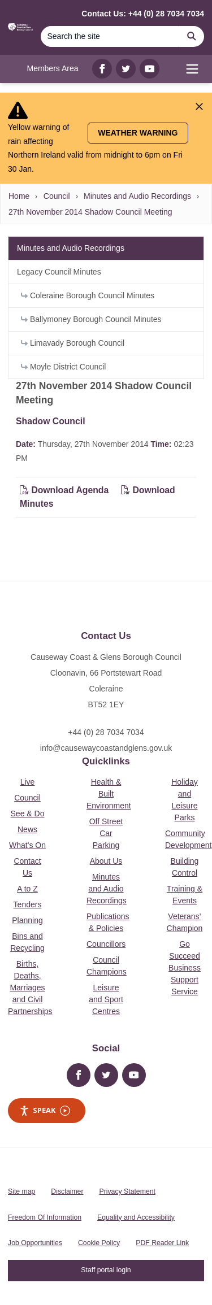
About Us (106, 860)
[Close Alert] (199, 106)
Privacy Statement (127, 1191)
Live (27, 781)
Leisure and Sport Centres (106, 999)
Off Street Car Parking (106, 833)
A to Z (27, 888)
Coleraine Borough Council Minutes (87, 295)
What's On (27, 845)
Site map (21, 1191)
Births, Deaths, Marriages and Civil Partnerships (30, 987)
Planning (27, 920)
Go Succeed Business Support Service (184, 967)
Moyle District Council (63, 366)
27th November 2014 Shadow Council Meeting (90, 211)
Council (57, 196)
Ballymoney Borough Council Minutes (91, 319)
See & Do (28, 813)
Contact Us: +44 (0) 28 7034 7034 (142, 13)
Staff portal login (106, 1270)
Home (18, 196)
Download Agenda (65, 490)
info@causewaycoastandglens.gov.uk (106, 747)
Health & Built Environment (108, 793)
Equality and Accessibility (136, 1217)
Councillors (106, 944)
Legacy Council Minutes (59, 271)
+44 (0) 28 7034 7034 (106, 732)
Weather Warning (138, 132)
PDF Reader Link (162, 1243)
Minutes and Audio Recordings (137, 196)
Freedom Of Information (44, 1217)
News (27, 829)
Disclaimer (67, 1191)
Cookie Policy (99, 1243)
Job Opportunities (35, 1243)
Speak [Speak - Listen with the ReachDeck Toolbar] (44, 1110)
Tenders (28, 904)
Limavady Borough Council (72, 342)
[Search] (110, 36)
